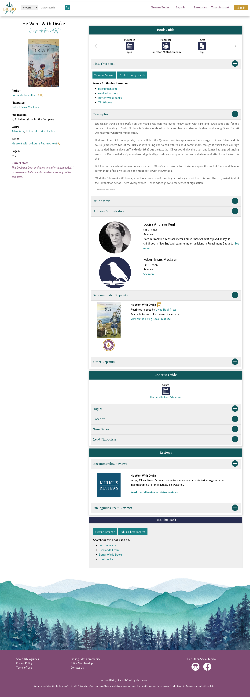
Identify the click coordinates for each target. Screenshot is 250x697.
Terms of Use (24, 667)
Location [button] (165, 419)
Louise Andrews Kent (43, 30)
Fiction (29, 131)
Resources (200, 7)
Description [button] (165, 114)
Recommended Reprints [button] (165, 295)
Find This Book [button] (165, 64)
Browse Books (160, 7)
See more (149, 274)
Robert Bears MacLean (25, 107)
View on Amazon (104, 75)
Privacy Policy (24, 663)
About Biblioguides (27, 659)
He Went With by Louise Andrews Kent (34, 143)
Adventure (18, 131)
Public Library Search (132, 75)
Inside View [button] (165, 201)
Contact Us (77, 667)
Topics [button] (165, 409)
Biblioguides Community (85, 659)
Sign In (241, 7)
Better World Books (110, 97)
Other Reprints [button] (165, 362)
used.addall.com (108, 93)
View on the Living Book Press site (151, 318)
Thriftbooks (105, 102)
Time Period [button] (165, 429)
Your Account (220, 7)
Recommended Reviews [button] (165, 464)
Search (180, 7)
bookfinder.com (107, 88)
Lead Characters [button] (165, 439)
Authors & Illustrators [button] (165, 211)
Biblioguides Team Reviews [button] (165, 508)
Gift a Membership (81, 663)
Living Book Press (165, 309)
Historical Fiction (45, 131)
